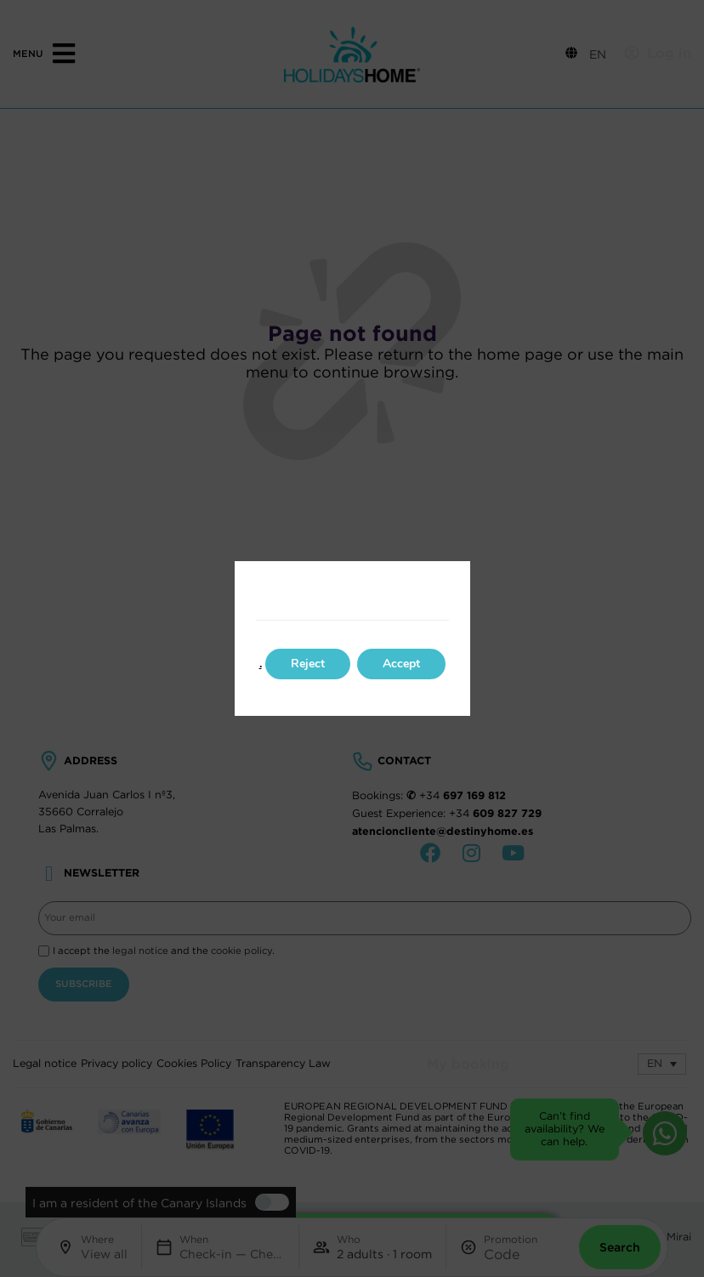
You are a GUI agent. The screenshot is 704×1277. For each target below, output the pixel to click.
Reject (308, 664)
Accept (401, 664)
